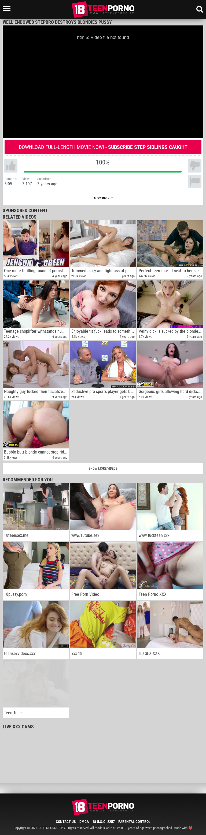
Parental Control (134, 821)
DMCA (84, 821)
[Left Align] (8, 8)
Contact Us (66, 821)
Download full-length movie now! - (103, 147)
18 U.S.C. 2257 (103, 821)
